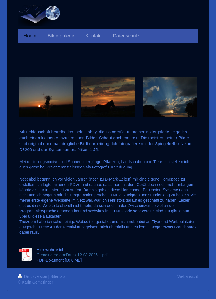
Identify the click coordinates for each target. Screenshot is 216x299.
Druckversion (33, 276)
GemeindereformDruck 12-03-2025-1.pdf (72, 255)
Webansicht (187, 276)
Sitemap (57, 276)
